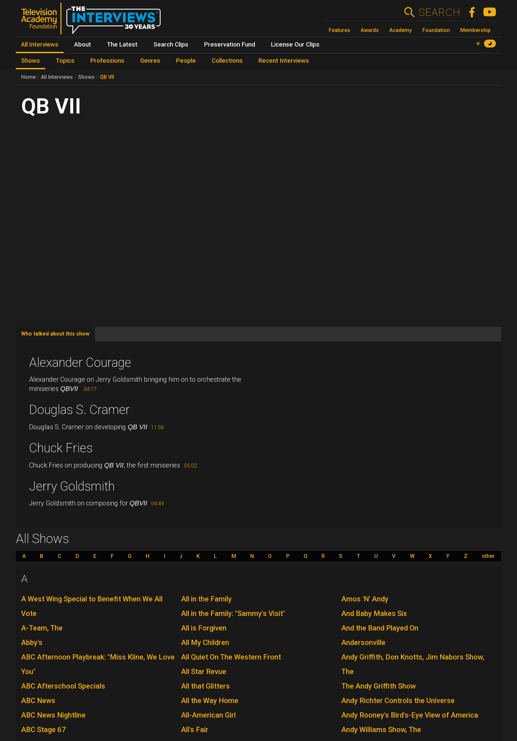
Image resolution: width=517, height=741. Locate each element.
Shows (86, 77)
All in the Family (206, 599)
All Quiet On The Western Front (231, 657)
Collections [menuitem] (227, 60)
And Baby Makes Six (374, 613)
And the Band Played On (379, 628)
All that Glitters (205, 686)
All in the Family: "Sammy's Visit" (233, 613)
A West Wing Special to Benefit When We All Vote (92, 606)
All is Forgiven (204, 628)
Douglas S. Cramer (79, 410)
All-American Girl (208, 715)
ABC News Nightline (53, 715)
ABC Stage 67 (43, 729)
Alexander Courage (80, 362)
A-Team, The (42, 628)
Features (339, 30)
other (488, 556)
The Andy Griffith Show (378, 686)
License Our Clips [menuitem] (295, 44)
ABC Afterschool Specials (63, 686)
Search (439, 12)
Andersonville (363, 642)
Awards (370, 30)
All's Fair (194, 729)
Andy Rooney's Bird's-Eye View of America (409, 715)
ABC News (38, 700)
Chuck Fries (61, 448)
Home (28, 77)
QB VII (107, 77)
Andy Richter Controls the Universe (398, 700)
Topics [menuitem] (65, 60)
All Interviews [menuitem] (39, 44)
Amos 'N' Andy (364, 599)
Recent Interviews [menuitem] (283, 60)
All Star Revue (203, 671)
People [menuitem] (186, 60)
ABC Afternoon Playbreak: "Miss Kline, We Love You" (98, 664)
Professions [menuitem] (107, 60)
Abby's (32, 642)
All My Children (205, 642)
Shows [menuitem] (30, 60)
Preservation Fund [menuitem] (229, 44)
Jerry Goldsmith (72, 486)
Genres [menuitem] (150, 60)
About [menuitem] (82, 44)
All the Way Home (209, 700)
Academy (400, 30)
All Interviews (57, 77)
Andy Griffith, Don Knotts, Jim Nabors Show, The (412, 664)
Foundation (436, 30)
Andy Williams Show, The (381, 729)
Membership (475, 30)
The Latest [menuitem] (122, 44)
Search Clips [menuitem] (170, 44)
